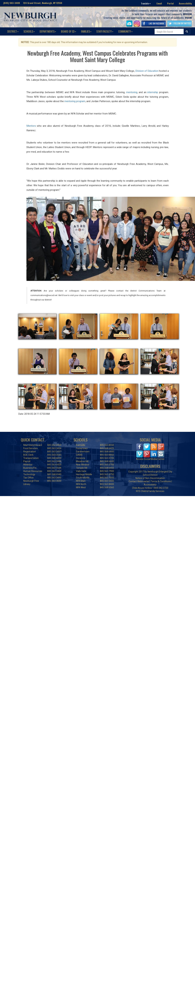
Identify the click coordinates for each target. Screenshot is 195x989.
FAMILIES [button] (86, 31)
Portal (170, 3)
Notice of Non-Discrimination (150, 478)
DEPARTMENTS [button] (48, 31)
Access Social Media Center (150, 459)
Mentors (31, 125)
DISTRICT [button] (13, 31)
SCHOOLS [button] (29, 31)
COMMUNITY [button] (125, 31)
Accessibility (185, 3)
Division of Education (146, 70)
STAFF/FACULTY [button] (104, 31)
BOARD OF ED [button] (68, 31)
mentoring (131, 92)
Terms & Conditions (161, 481)
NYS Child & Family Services (150, 491)
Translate (146, 3)
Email (159, 3)
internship (152, 92)
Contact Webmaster (139, 481)
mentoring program (74, 101)
